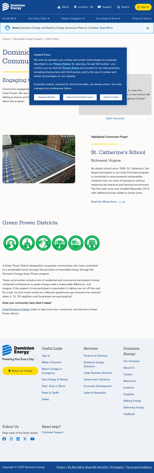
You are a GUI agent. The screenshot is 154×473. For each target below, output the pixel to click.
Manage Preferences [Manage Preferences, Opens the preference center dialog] (46, 97)
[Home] (18, 353)
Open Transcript (115, 118)
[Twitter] (25, 439)
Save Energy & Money (107, 18)
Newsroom (129, 381)
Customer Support (52, 432)
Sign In (46, 355)
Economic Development (98, 386)
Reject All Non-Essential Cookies (80, 97)
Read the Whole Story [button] (104, 201)
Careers (127, 374)
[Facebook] (4, 439)
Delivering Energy (133, 407)
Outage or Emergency (71, 18)
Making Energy (132, 400)
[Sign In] (143, 7)
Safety (45, 399)
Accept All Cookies (111, 97)
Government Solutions (97, 379)
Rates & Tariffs (50, 392)
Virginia (6, 39)
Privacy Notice (61, 64)
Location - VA (85, 7)
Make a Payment (51, 362)
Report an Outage (20, 370)
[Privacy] (61, 467)
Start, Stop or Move (37, 18)
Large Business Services (98, 372)
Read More (106, 27)
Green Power (52, 39)
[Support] (105, 7)
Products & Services (142, 18)
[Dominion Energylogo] (13, 7)
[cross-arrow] (148, 28)
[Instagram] (11, 439)
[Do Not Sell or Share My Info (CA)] (88, 467)
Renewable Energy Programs (28, 39)
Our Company (131, 361)
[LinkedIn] (18, 439)
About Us (129, 367)
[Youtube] (32, 439)
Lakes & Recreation (95, 392)
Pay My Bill (8, 18)
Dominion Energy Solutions (94, 364)
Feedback (129, 414)
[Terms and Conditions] (139, 467)
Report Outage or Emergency (52, 371)
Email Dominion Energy (16, 309)
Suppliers (128, 394)
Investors (128, 387)
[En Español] (116, 467)
